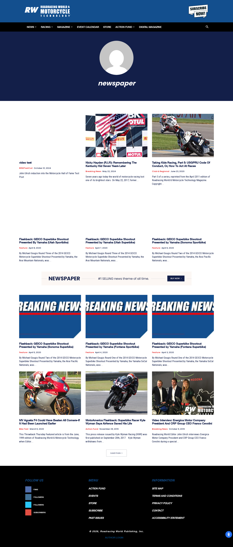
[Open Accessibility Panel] (228, 534)
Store (107, 26)
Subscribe (76, 512)
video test (25, 162)
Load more (116, 453)
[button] (207, 27)
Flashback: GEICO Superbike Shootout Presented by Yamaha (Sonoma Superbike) (46, 345)
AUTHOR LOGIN (114, 537)
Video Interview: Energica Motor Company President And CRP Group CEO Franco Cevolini (182, 421)
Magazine (65, 26)
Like (79, 489)
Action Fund (125, 26)
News (31, 26)
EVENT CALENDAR (88, 26)
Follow (77, 497)
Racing (47, 26)
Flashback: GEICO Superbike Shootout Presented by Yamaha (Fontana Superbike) (179, 345)
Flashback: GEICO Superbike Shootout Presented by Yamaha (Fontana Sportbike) (112, 345)
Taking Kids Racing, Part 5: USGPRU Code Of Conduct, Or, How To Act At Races (181, 164)
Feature (23, 248)
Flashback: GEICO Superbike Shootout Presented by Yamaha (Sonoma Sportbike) (179, 240)
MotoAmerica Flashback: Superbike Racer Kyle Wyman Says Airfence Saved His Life (115, 421)
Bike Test (23, 429)
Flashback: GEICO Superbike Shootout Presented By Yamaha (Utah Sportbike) (44, 240)
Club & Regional (160, 171)
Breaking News (93, 171)
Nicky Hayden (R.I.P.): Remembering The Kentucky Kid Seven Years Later (111, 164)
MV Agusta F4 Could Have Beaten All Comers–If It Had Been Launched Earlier (49, 421)
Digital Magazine (150, 26)
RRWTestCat (26, 168)
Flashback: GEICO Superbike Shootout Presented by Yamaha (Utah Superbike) (110, 240)
